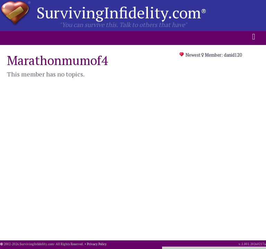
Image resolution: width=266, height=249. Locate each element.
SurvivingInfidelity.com (121, 12)
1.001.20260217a (253, 244)
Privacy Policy (97, 244)
